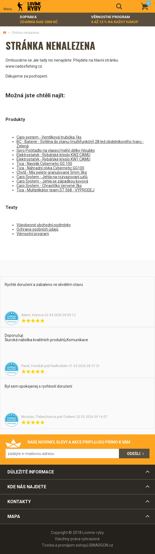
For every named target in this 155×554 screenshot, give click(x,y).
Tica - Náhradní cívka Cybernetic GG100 (50, 168)
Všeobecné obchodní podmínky (44, 225)
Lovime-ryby (29, 6)
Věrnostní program (114, 19)
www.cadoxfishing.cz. (24, 66)
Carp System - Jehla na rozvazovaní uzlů (52, 177)
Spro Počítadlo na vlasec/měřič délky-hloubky (56, 150)
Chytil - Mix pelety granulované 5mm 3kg (52, 172)
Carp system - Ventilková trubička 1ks (49, 137)
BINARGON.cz (101, 545)
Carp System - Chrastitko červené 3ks (49, 185)
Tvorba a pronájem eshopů (65, 545)
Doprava (39, 19)
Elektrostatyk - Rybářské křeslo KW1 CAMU (53, 159)
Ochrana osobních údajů (37, 229)
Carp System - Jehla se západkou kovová (52, 181)
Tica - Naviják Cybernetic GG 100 (44, 163)
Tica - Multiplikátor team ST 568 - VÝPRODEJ (55, 190)
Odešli (133, 453)
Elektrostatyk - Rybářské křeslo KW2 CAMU (53, 155)
